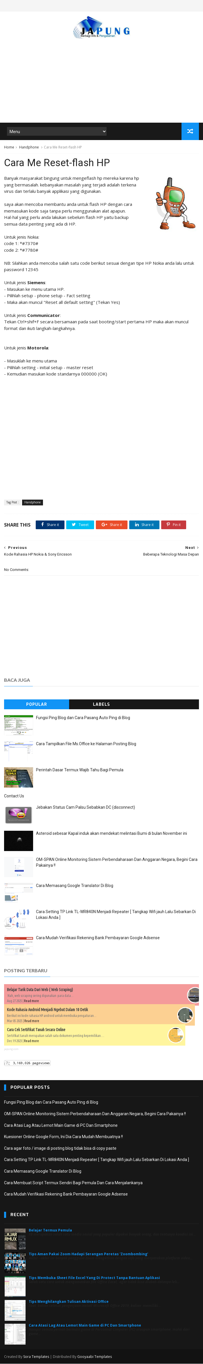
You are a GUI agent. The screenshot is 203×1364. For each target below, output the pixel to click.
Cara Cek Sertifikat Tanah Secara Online (36, 1030)
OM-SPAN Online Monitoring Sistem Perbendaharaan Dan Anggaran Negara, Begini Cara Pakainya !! (95, 1114)
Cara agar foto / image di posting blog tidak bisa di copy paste (60, 1148)
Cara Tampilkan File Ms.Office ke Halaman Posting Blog (86, 744)
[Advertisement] (101, 78)
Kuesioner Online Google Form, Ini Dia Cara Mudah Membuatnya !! (63, 1137)
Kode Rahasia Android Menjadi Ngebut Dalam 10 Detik (47, 1010)
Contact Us (14, 796)
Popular (36, 705)
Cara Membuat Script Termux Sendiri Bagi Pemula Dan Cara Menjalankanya (73, 1183)
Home (9, 147)
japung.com (11, 1049)
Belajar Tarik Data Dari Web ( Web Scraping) (40, 990)
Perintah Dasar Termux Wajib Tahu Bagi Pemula (79, 770)
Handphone (29, 147)
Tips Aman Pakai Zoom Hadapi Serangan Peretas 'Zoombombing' (88, 1254)
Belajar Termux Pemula (50, 1230)
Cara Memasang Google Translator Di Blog (74, 886)
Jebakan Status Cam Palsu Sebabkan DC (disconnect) (85, 807)
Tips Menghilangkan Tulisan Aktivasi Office (69, 1301)
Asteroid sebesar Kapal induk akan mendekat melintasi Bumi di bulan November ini (111, 833)
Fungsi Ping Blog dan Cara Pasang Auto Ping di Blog (83, 718)
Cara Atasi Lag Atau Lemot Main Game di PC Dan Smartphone (61, 1125)
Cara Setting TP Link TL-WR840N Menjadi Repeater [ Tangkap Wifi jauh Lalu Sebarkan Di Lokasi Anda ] (96, 1160)
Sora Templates (36, 1356)
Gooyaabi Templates (94, 1356)
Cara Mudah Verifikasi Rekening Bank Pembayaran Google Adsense (98, 938)
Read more (31, 1001)
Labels (101, 705)
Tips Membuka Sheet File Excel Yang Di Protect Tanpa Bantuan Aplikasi (94, 1278)
